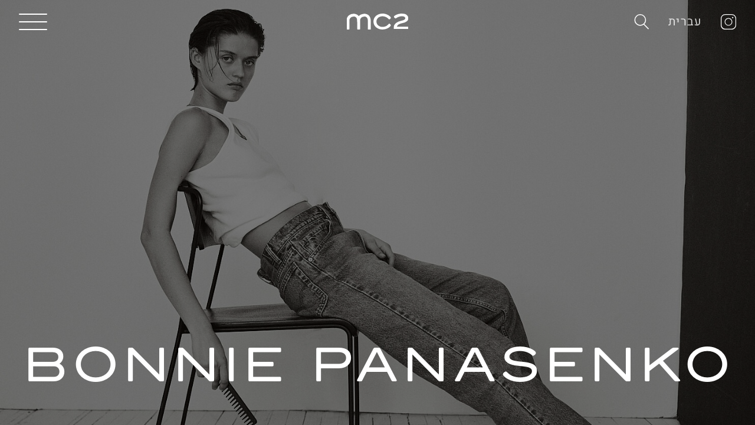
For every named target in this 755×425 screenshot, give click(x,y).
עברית (685, 21)
